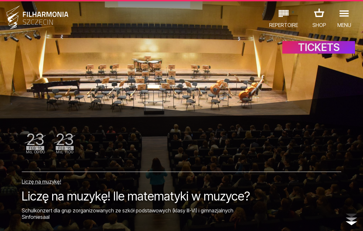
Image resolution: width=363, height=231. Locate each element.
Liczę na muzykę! (41, 181)
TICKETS (319, 47)
